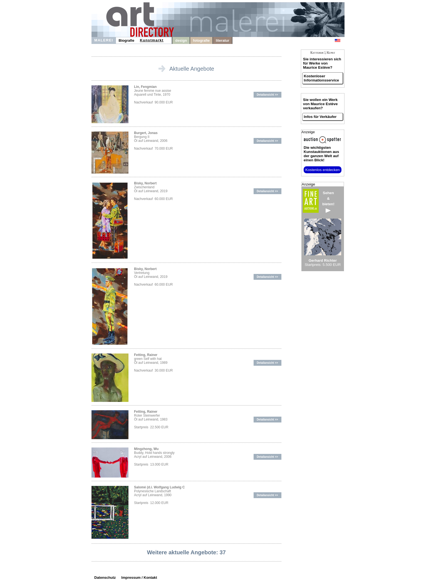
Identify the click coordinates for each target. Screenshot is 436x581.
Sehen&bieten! (328, 202)
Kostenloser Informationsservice (321, 78)
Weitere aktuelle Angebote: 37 (186, 552)
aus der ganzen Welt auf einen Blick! (321, 153)
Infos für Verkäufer (320, 117)
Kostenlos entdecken (322, 170)
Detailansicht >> (267, 94)
